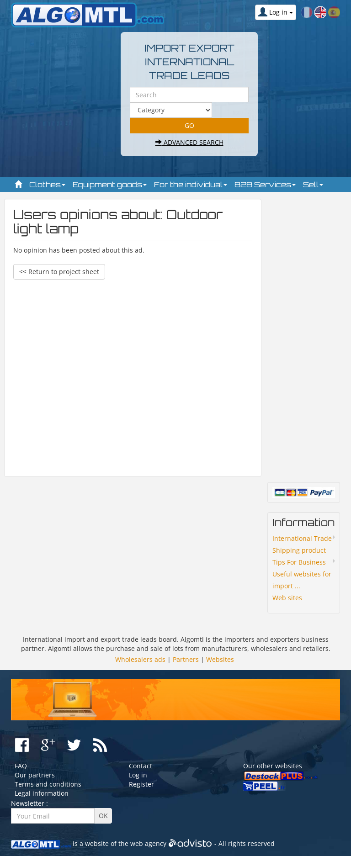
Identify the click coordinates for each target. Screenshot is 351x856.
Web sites (287, 597)
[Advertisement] (133, 373)
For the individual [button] (190, 184)
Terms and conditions (48, 784)
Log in (138, 775)
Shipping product (299, 550)
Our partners (35, 775)
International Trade (302, 538)
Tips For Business (299, 562)
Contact (140, 765)
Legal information (42, 793)
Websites (220, 659)
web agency (148, 843)
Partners (186, 659)
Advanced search (189, 142)
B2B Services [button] (265, 184)
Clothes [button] (47, 184)
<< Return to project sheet (59, 271)
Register (141, 784)
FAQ (21, 765)
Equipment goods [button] (110, 184)
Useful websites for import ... (301, 580)
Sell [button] (313, 184)
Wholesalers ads (140, 659)
